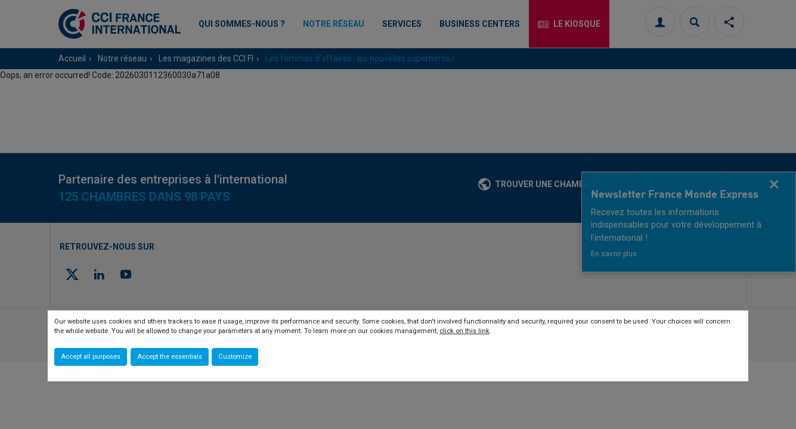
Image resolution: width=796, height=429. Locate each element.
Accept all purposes (90, 356)
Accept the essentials (169, 356)
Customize (235, 356)
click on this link (464, 331)
